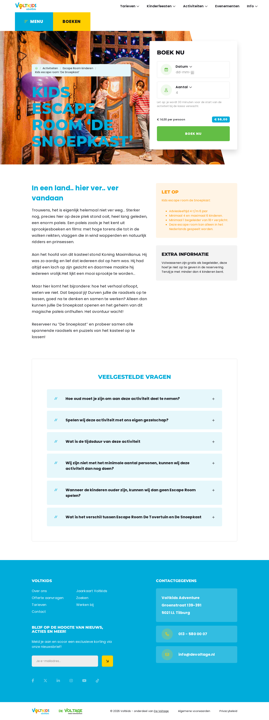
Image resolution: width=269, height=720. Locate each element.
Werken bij (85, 604)
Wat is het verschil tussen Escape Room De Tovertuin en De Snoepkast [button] (133, 517)
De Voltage (161, 711)
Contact (39, 611)
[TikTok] (97, 680)
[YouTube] (84, 680)
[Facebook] (33, 680)
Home (36, 68)
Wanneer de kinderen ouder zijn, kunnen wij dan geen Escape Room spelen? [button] (131, 492)
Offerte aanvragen (48, 597)
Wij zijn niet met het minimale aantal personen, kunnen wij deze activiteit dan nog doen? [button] (128, 465)
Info (250, 6)
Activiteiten (193, 6)
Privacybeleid (228, 711)
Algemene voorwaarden (194, 711)
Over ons (39, 591)
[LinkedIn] (58, 680)
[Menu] (34, 21)
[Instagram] (71, 680)
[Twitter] (45, 680)
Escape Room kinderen (78, 68)
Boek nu (193, 133)
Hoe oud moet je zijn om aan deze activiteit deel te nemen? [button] (123, 398)
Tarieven (128, 6)
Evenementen (227, 6)
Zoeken (82, 597)
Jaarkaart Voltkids (91, 591)
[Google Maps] (196, 605)
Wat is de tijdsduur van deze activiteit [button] (103, 441)
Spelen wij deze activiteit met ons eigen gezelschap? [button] (117, 420)
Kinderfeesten (159, 6)
